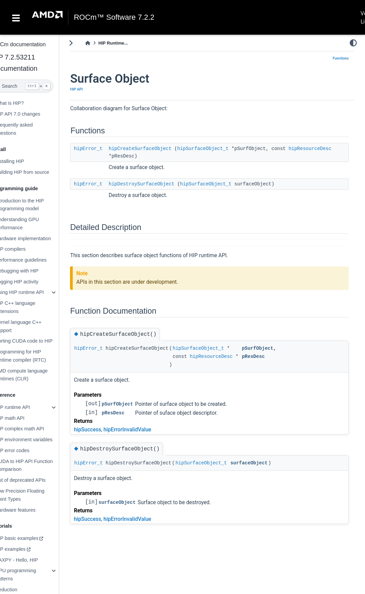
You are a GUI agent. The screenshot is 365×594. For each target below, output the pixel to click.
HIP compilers (24, 249)
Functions (341, 58)
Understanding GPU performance (31, 223)
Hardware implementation (37, 238)
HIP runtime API (26, 407)
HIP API (90, 89)
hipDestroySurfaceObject (155, 184)
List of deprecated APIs (34, 480)
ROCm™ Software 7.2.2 (114, 17)
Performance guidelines (34, 260)
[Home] (101, 43)
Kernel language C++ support (32, 326)
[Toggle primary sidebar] (85, 43)
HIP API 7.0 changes (31, 114)
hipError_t (102, 148)
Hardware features (29, 509)
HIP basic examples (30, 538)
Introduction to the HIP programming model (33, 205)
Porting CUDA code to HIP (37, 341)
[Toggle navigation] (16, 17)
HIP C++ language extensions (29, 307)
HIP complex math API (33, 428)
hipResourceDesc (143, 156)
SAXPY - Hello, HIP (30, 560)
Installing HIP (23, 161)
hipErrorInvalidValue (141, 430)
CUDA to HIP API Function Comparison (37, 465)
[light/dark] (353, 43)
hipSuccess (101, 430)
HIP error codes (26, 450)
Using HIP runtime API (33, 292)
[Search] (36, 86)
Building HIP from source (36, 172)
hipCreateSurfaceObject (153, 148)
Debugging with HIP (30, 271)
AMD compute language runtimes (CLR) (35, 375)
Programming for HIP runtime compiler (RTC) (34, 356)
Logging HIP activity (30, 281)
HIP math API (23, 418)
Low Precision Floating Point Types (33, 495)
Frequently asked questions (27, 129)
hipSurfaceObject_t (216, 148)
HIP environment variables (37, 439)
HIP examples (24, 549)
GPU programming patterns (29, 574)
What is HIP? (23, 103)
